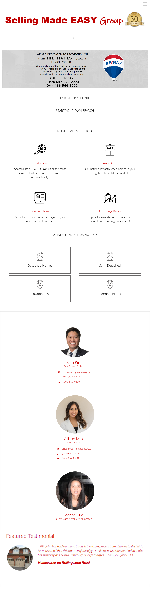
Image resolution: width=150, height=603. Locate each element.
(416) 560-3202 (71, 377)
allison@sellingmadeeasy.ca (76, 448)
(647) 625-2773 (70, 453)
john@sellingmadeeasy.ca (76, 372)
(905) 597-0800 (71, 381)
